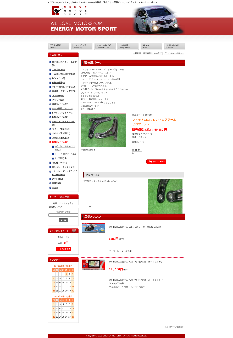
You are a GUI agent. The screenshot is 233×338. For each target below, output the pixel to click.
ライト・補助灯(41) (61, 129)
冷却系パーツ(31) (60, 104)
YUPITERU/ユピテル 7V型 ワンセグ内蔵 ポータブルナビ (136, 262)
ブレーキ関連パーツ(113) (63, 87)
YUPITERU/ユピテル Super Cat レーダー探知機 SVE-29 (135, 227)
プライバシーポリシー (174, 53)
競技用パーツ (138, 142)
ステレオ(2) (57, 179)
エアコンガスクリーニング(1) (64, 63)
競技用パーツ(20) (60, 142)
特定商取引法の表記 (152, 53)
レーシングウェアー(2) (62, 113)
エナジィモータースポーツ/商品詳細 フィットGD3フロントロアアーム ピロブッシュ (69, 11)
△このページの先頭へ (175, 327)
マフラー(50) (58, 95)
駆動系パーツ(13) (60, 117)
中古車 (55, 187)
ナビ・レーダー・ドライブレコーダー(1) (64, 173)
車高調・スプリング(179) (63, 91)
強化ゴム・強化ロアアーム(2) (65, 148)
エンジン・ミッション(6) (63, 167)
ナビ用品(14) (60, 158)
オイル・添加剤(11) (61, 133)
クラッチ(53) (58, 100)
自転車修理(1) (58, 82)
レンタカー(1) (58, 78)
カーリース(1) (58, 69)
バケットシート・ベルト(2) (63, 123)
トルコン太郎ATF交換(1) (63, 74)
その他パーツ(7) (59, 163)
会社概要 (137, 53)
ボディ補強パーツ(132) (62, 108)
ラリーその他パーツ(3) (65, 154)
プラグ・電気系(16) (61, 137)
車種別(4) (56, 183)
